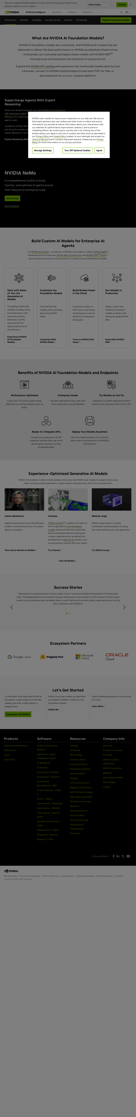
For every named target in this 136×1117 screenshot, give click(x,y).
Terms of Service (40, 139)
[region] (69, 135)
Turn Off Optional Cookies (77, 150)
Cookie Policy (59, 136)
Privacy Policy (42, 136)
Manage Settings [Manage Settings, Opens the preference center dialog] (43, 150)
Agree (99, 150)
